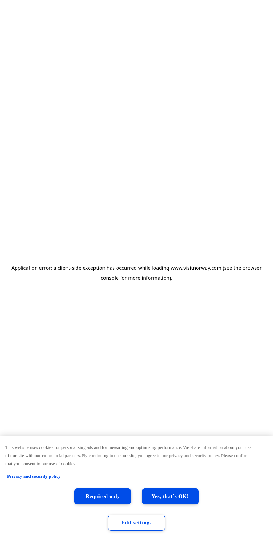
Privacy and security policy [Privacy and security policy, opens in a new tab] (34, 476)
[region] (136, 488)
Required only (103, 496)
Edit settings (136, 522)
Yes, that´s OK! (170, 496)
